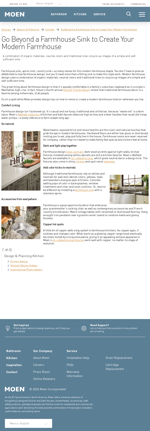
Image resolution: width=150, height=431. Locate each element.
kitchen (49, 29)
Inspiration (14, 365)
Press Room (41, 372)
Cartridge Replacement (115, 367)
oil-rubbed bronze (82, 158)
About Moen (41, 358)
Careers (38, 365)
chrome (80, 161)
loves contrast (74, 151)
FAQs (70, 365)
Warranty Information (75, 374)
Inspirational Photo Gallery (25, 269)
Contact (11, 372)
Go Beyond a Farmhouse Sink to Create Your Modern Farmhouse (99, 29)
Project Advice (18, 261)
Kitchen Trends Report (76, 89)
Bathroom (13, 351)
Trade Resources (113, 4)
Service (72, 351)
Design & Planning (28, 29)
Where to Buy (18, 4)
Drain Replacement (119, 358)
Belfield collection (29, 114)
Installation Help (78, 358)
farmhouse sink (84, 190)
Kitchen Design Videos (22, 265)
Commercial (138, 4)
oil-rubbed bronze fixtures (68, 240)
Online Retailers (44, 379)
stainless (109, 161)
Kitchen (6, 29)
